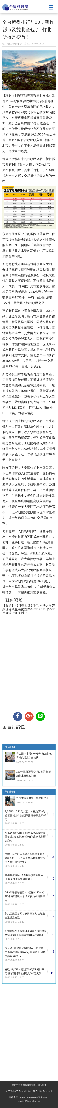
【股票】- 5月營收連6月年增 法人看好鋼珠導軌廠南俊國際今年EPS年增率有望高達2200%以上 (28, 609)
